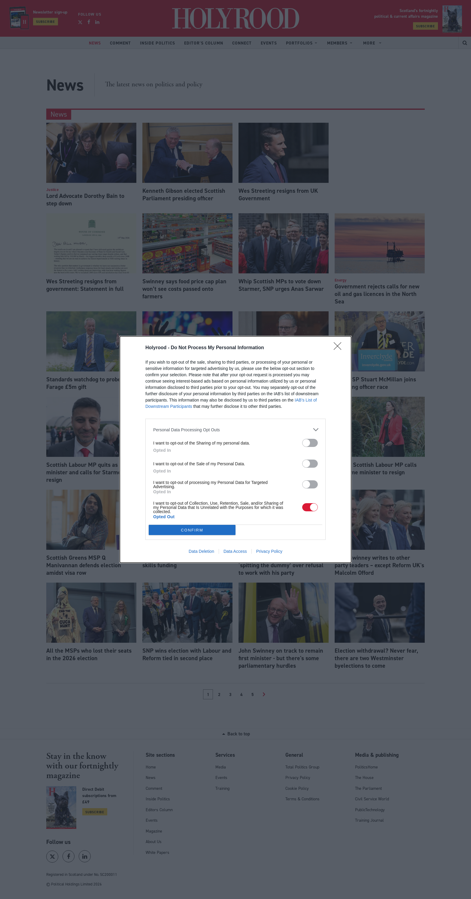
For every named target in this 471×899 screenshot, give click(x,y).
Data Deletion (201, 551)
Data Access (235, 551)
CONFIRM (192, 530)
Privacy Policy (269, 551)
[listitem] (235, 429)
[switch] (310, 443)
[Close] (339, 348)
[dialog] (235, 449)
